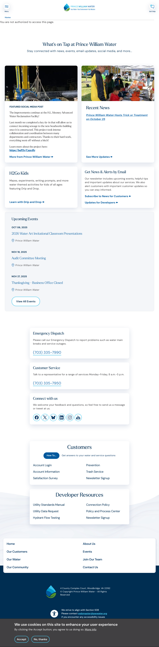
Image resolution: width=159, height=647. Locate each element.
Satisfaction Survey (45, 478)
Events (87, 552)
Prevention (93, 465)
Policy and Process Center (103, 511)
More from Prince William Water (29, 156)
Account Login (42, 465)
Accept (21, 640)
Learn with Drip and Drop (25, 202)
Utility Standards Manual (48, 505)
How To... (51, 455)
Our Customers (17, 552)
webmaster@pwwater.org (92, 613)
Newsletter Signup (98, 478)
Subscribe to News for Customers (106, 196)
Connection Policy (98, 505)
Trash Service (94, 472)
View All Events (26, 301)
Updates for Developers (100, 202)
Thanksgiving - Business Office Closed (37, 283)
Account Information (46, 472)
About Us (89, 544)
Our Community (17, 567)
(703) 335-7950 (47, 383)
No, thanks (40, 640)
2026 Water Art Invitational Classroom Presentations (47, 233)
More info (90, 630)
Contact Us (90, 567)
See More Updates (98, 156)
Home (8, 17)
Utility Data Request (46, 511)
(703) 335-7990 (47, 352)
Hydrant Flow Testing (46, 518)
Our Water (14, 559)
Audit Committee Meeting (29, 258)
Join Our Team (92, 559)
